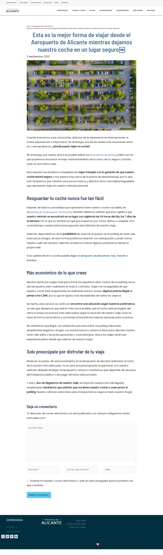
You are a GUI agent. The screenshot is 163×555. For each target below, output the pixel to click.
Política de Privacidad (76, 527)
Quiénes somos (13, 534)
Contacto (64, 2)
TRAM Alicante (36, 2)
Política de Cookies (77, 530)
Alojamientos (105, 10)
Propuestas (62, 10)
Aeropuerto (48, 2)
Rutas (92, 10)
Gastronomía (122, 10)
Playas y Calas (78, 10)
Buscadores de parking (104, 155)
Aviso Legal (81, 523)
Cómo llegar (23, 2)
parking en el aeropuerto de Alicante (52, 212)
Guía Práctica (11, 2)
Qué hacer (137, 10)
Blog (56, 2)
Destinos (151, 10)
